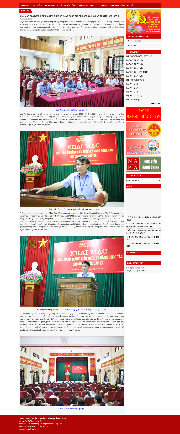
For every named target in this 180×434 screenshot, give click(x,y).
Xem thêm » (155, 104)
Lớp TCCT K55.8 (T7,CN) (134, 60)
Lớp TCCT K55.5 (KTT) (134, 96)
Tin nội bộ (24, 11)
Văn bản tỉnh (132, 46)
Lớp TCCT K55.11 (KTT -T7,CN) (137, 72)
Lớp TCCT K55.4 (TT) (133, 84)
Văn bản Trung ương (135, 41)
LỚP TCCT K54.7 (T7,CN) (135, 80)
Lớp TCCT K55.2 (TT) (133, 92)
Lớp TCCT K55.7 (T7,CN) (134, 64)
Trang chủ (25, 5)
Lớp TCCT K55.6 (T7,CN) (134, 68)
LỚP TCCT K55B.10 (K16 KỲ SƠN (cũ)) (139, 56)
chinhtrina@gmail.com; (31, 429)
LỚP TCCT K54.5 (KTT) (134, 100)
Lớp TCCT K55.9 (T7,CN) (134, 76)
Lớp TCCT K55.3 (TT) (133, 88)
